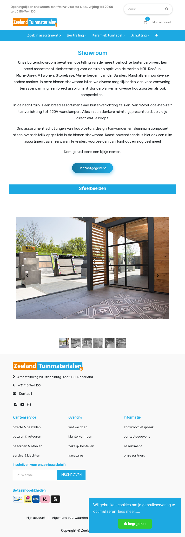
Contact (25, 393)
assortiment (133, 445)
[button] (156, 35)
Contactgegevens (92, 168)
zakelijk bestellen (81, 445)
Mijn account (32, 517)
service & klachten (26, 454)
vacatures (76, 454)
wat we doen (77, 426)
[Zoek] (166, 9)
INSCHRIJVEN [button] (71, 474)
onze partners (134, 454)
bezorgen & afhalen (27, 445)
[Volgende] (157, 276)
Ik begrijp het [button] (135, 524)
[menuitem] (44, 35)
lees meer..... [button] (129, 511)
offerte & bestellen (27, 426)
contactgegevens (137, 435)
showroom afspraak (139, 426)
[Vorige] (27, 276)
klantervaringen (80, 435)
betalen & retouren (27, 435)
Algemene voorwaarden (68, 517)
